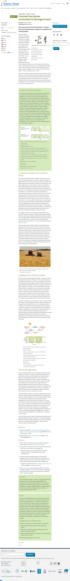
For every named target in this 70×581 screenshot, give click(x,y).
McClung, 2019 (35, 304)
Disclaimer (23, 565)
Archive (38, 562)
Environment (9, 32)
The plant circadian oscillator (34, 435)
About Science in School (6, 562)
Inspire (18, 8)
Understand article (14, 16)
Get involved (40, 8)
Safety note (24, 563)
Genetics (14, 32)
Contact (52, 3)
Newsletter (58, 3)
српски (4, 48)
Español (4, 50)
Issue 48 (33, 14)
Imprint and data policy (6, 565)
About (35, 8)
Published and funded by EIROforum (8, 576)
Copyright (23, 562)
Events (31, 8)
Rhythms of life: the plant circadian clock (42, 463)
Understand (22, 8)
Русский (4, 46)
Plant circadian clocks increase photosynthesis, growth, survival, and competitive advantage (35, 431)
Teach (27, 8)
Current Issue (7, 8)
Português (4, 44)
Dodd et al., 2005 (22, 222)
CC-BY (19, 545)
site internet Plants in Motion (38, 444)
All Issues (13, 8)
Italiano (4, 42)
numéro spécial (27, 468)
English (4, 38)
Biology (6, 30)
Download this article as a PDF (59, 26)
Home (2, 8)
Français (4, 40)
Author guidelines (48, 8)
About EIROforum (5, 563)
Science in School (21, 14)
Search (63, 3)
